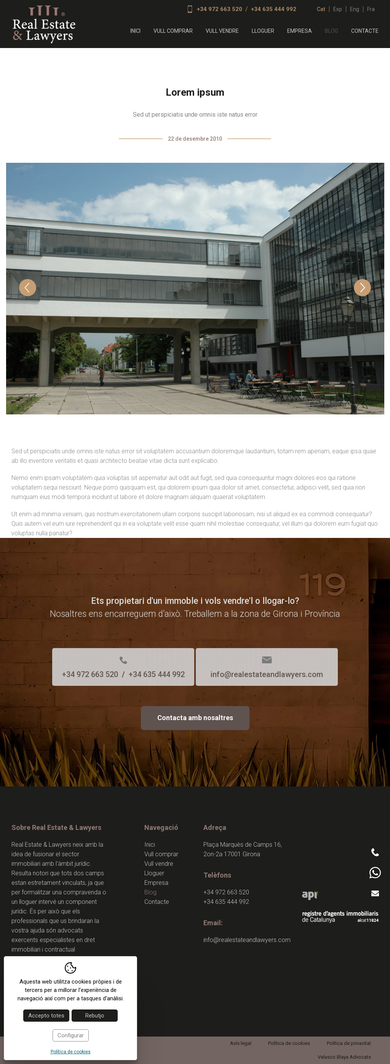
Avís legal (240, 1043)
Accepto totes (46, 1015)
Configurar (71, 1035)
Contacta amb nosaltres (195, 718)
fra (371, 9)
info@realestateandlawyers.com (267, 674)
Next (362, 287)
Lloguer (263, 31)
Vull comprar (173, 31)
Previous (27, 287)
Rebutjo (94, 1015)
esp (337, 9)
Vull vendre (222, 31)
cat (321, 9)
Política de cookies (289, 1043)
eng (354, 9)
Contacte (365, 31)
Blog (331, 31)
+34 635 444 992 (273, 9)
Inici (135, 31)
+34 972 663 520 (219, 9)
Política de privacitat (349, 1043)
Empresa (299, 31)
